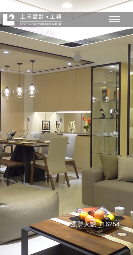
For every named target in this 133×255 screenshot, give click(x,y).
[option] (66, 127)
